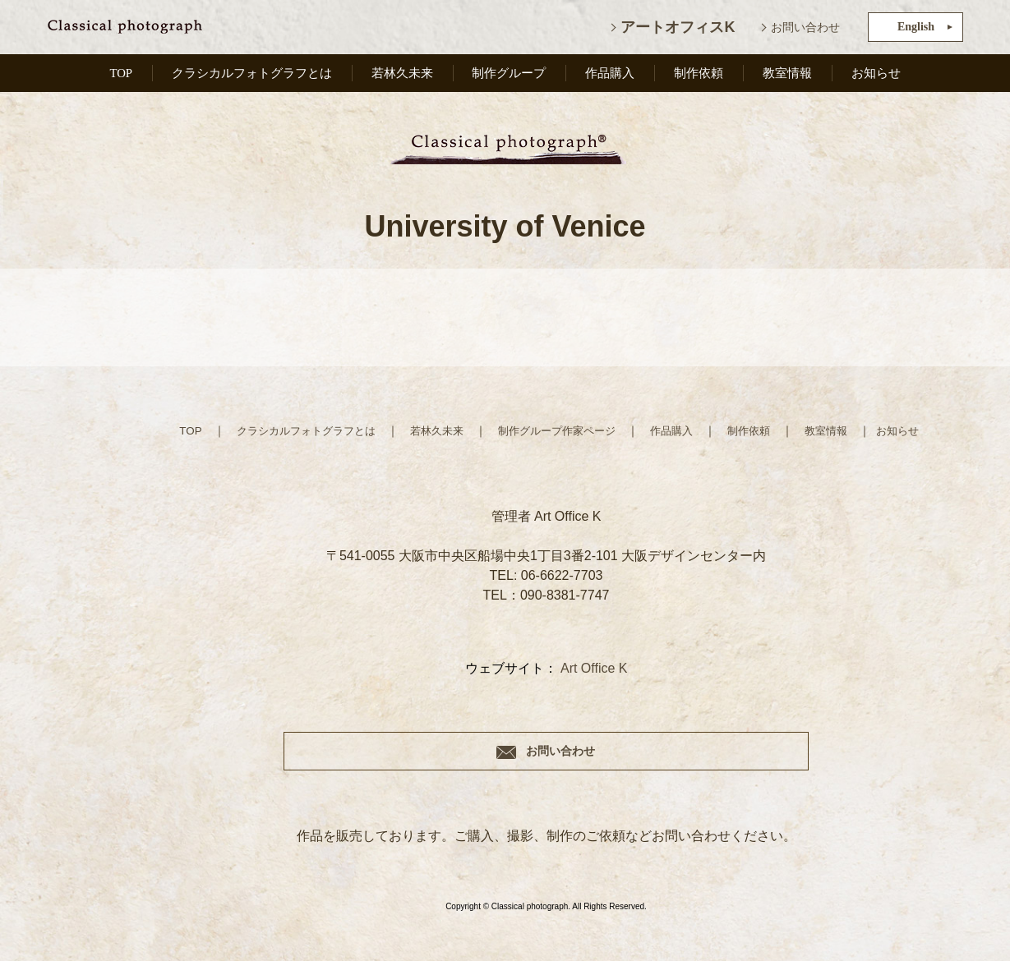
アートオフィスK (677, 27)
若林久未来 (406, 76)
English (915, 27)
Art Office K (594, 668)
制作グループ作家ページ (558, 430)
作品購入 (614, 76)
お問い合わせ (805, 27)
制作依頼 (701, 76)
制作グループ (512, 76)
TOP (120, 76)
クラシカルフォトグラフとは (252, 76)
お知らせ (876, 76)
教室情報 (789, 76)
